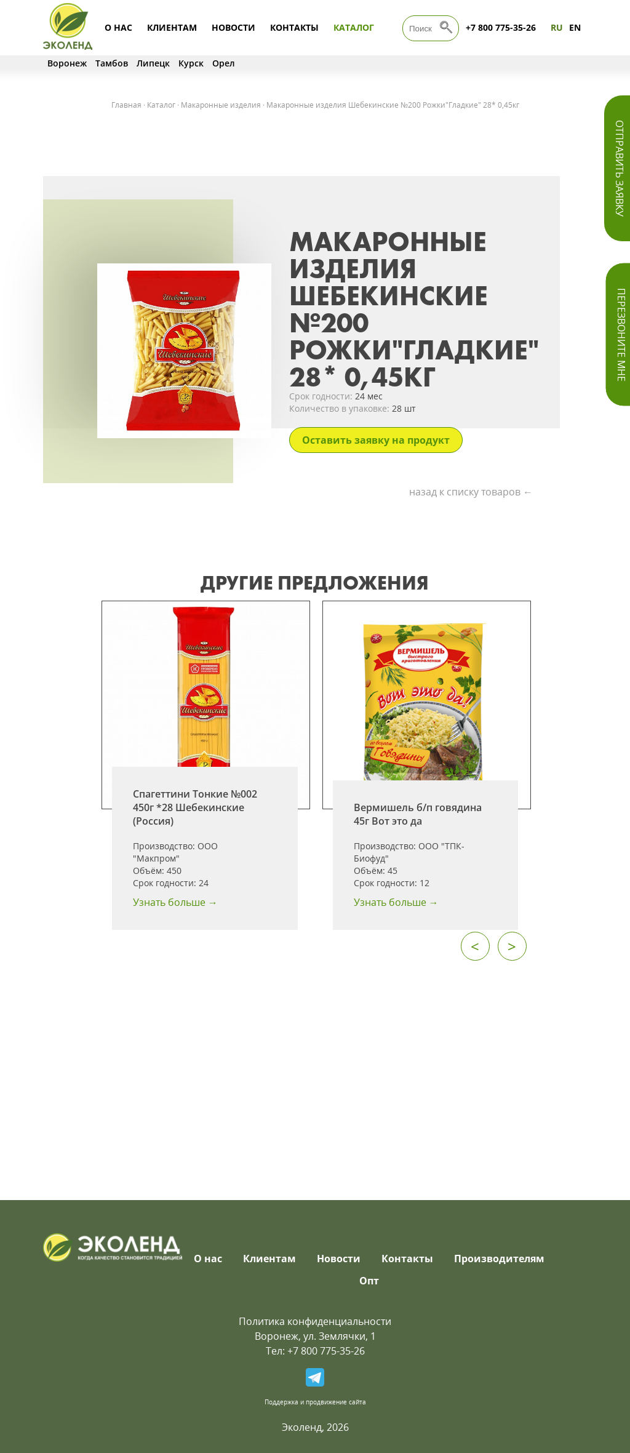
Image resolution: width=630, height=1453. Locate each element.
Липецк (153, 63)
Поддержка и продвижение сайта (315, 1402)
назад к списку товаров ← (471, 491)
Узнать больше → (175, 902)
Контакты (294, 27)
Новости (233, 27)
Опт (369, 1280)
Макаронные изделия (221, 105)
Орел (223, 63)
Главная (126, 105)
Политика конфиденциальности (315, 1321)
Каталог (353, 27)
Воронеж (67, 63)
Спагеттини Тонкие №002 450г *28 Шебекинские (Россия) (195, 807)
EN (575, 27)
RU (557, 27)
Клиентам (172, 27)
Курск (191, 63)
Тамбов (111, 63)
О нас (118, 27)
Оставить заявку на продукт (376, 440)
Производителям (499, 1258)
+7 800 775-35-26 (501, 27)
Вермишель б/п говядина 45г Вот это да (418, 814)
